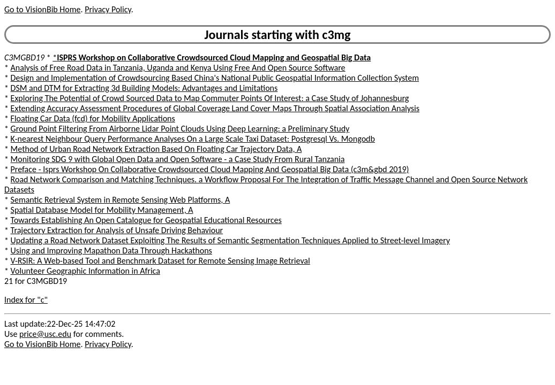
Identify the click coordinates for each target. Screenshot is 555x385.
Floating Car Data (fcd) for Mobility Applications (93, 118)
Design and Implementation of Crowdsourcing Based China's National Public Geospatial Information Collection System (215, 78)
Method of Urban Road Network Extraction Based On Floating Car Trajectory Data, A (156, 149)
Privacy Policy (108, 9)
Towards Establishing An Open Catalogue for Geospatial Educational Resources (146, 220)
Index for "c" (26, 300)
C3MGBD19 (24, 57)
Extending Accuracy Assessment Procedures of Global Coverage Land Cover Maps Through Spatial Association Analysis (215, 108)
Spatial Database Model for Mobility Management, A (102, 210)
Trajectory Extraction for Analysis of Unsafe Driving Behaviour (117, 230)
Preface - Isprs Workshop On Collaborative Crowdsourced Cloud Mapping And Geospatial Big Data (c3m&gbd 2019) (210, 169)
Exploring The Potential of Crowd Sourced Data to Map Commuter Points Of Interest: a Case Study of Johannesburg (210, 98)
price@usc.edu (45, 334)
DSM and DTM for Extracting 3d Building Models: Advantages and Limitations (144, 88)
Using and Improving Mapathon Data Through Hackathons (111, 250)
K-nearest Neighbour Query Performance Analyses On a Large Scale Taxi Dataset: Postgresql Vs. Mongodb (193, 139)
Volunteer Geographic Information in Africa (85, 271)
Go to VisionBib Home (42, 9)
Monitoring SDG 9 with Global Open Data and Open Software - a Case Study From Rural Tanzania (178, 159)
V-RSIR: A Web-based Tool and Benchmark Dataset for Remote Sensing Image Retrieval (160, 261)
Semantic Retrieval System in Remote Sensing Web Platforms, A (120, 200)
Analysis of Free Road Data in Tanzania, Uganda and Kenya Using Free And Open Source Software (178, 68)
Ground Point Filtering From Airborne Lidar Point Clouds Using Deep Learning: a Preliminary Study (180, 129)
